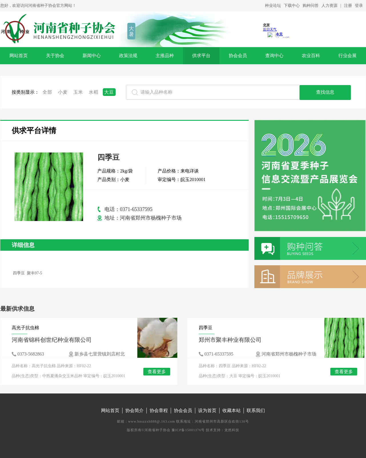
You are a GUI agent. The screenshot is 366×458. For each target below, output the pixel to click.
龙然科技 (231, 430)
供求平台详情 (34, 130)
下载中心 (292, 5)
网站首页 (18, 55)
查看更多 (157, 371)
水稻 (94, 92)
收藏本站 (231, 410)
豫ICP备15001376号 (188, 430)
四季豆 (205, 327)
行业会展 (347, 55)
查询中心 (274, 55)
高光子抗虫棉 (25, 327)
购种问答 (311, 5)
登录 (359, 5)
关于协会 (55, 55)
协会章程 (159, 410)
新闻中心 (92, 55)
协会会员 (238, 55)
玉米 (78, 92)
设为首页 (207, 410)
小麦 (63, 92)
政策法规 (128, 55)
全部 (48, 92)
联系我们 (256, 410)
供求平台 (201, 55)
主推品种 (165, 55)
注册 (348, 5)
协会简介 (134, 410)
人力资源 (329, 5)
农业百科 (311, 55)
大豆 (109, 92)
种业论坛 (273, 5)
